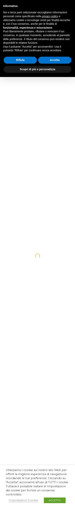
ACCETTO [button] (55, 500)
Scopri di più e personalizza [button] (37, 69)
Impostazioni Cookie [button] (23, 500)
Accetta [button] (55, 60)
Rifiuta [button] (20, 60)
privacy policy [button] (50, 16)
